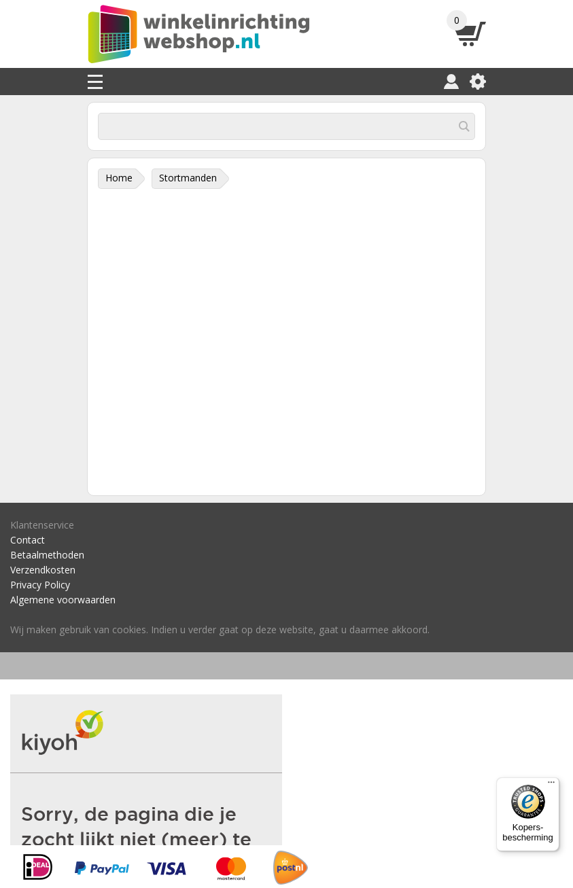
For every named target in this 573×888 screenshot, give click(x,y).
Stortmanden (188, 177)
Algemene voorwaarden (63, 599)
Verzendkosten (42, 569)
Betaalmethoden (47, 554)
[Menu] (551, 785)
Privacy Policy (40, 584)
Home (119, 177)
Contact (27, 539)
